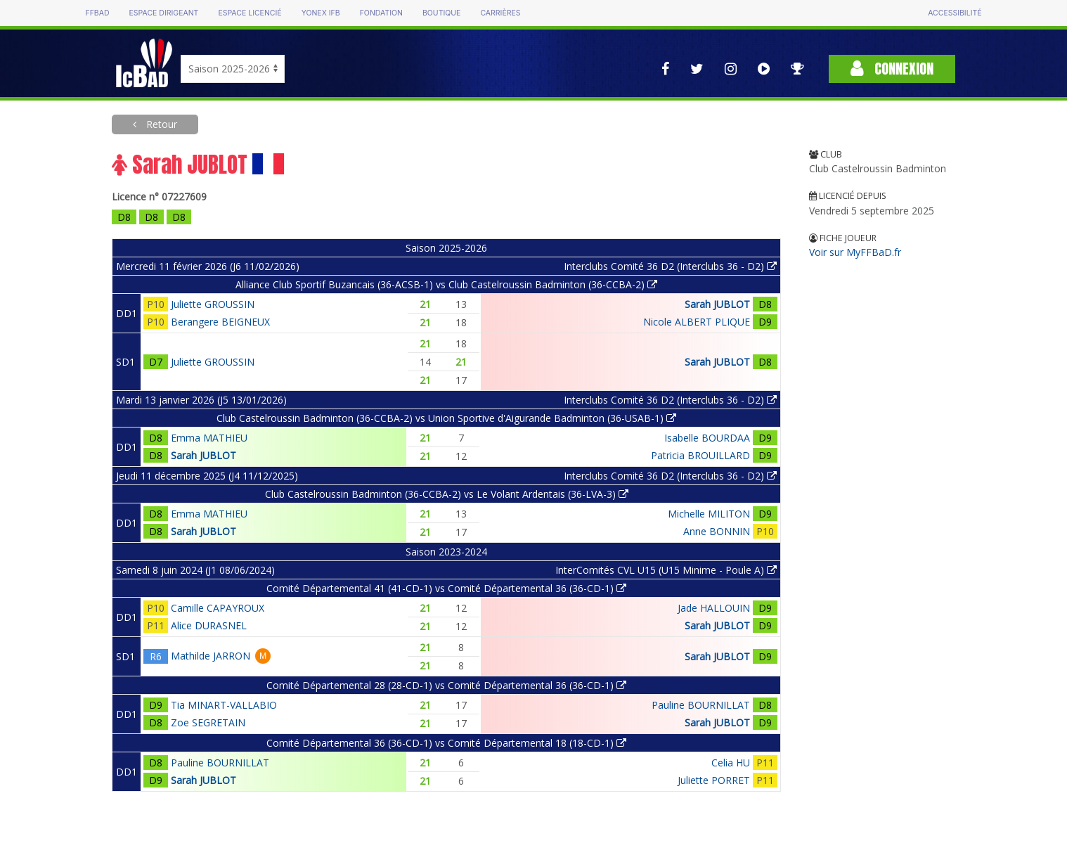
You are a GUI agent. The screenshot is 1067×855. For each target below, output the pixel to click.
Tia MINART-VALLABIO (224, 705)
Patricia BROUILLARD (700, 455)
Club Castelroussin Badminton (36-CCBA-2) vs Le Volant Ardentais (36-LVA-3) (446, 494)
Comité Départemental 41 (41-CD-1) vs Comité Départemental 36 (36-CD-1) (446, 588)
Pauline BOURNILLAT (701, 705)
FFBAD (97, 13)
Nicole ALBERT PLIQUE (696, 321)
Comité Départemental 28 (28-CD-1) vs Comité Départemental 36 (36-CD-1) (446, 685)
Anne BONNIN (716, 531)
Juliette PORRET (714, 780)
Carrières (500, 13)
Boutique (441, 13)
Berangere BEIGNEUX (220, 321)
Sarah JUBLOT (717, 304)
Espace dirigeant (164, 13)
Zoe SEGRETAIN (208, 722)
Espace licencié (249, 13)
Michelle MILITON (709, 513)
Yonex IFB (321, 13)
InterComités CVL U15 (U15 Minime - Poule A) (666, 570)
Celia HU (730, 762)
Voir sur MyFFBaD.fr (855, 252)
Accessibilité (954, 13)
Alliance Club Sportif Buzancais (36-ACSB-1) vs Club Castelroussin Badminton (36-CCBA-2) (446, 284)
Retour (160, 124)
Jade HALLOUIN (714, 608)
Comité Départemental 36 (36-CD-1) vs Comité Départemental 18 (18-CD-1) (446, 743)
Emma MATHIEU (209, 437)
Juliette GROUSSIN (212, 304)
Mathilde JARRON (210, 655)
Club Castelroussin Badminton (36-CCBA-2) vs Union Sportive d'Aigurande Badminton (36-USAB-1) (446, 418)
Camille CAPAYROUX (217, 608)
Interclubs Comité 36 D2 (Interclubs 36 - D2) (670, 266)
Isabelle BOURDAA (707, 437)
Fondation (381, 13)
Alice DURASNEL (209, 625)
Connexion (892, 68)
